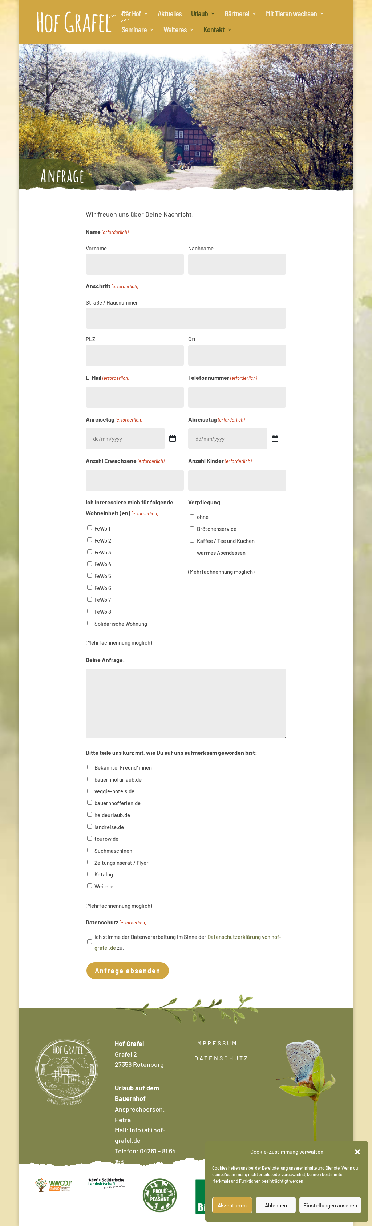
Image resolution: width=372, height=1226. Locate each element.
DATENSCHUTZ (221, 1057)
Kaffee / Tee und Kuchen (226, 540)
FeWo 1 (102, 528)
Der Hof (131, 14)
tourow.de (106, 838)
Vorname (96, 248)
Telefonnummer (222, 378)
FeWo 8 (102, 611)
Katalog (103, 874)
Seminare (134, 30)
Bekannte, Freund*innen (123, 767)
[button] (357, 1152)
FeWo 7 (102, 599)
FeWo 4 (103, 564)
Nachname (201, 248)
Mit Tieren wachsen (291, 14)
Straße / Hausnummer (112, 302)
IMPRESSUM (216, 1043)
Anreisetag (114, 420)
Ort (192, 339)
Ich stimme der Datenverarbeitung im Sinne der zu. (187, 942)
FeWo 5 (102, 576)
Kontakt (214, 30)
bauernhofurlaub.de (118, 779)
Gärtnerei (237, 14)
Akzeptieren (232, 1205)
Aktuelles (170, 14)
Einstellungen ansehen (330, 1205)
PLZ (90, 339)
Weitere (103, 886)
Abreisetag (216, 420)
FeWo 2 (102, 540)
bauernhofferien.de (117, 803)
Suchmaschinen (113, 850)
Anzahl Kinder (219, 461)
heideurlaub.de (112, 815)
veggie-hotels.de (114, 791)
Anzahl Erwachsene (125, 461)
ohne (203, 516)
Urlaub (199, 14)
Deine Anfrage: (105, 659)
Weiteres (175, 30)
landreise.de (109, 827)
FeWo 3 (102, 552)
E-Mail (107, 378)
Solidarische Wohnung (120, 623)
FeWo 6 (102, 588)
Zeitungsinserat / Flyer (121, 862)
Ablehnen (276, 1205)
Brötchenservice (216, 528)
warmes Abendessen (221, 552)
